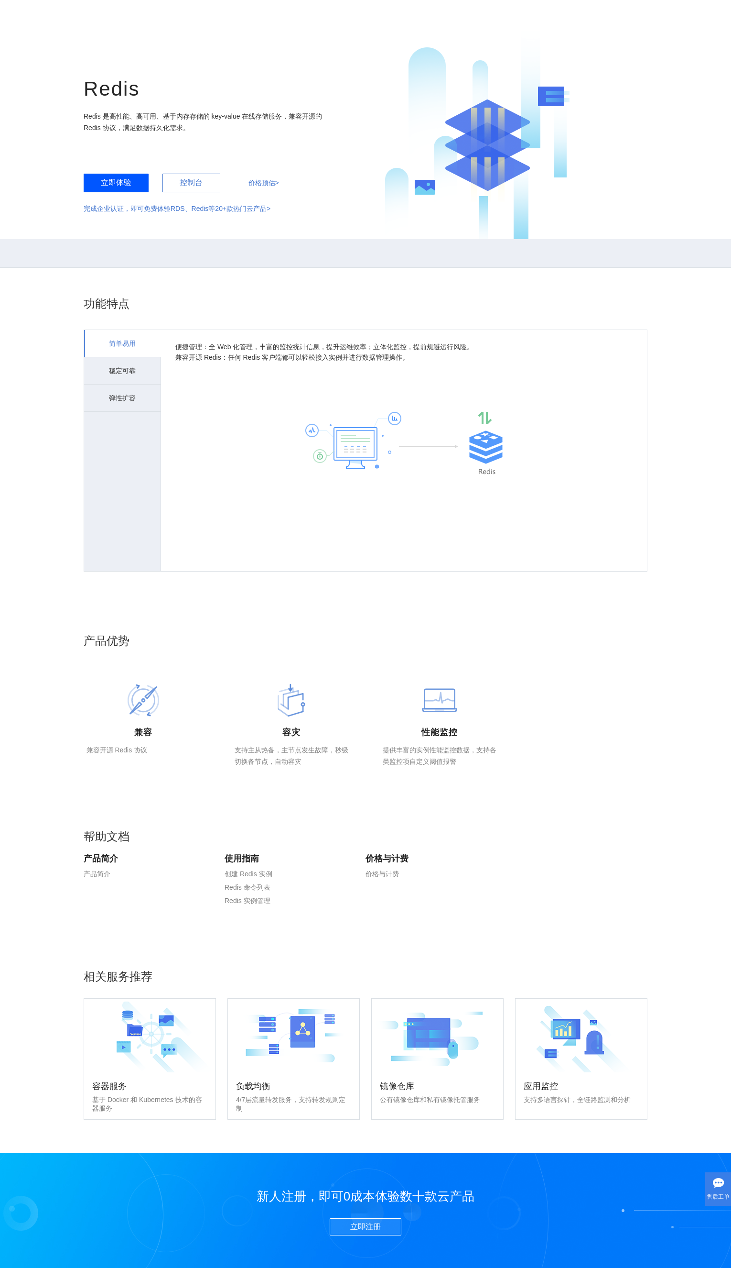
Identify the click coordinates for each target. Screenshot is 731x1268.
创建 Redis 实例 (248, 874)
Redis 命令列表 (247, 887)
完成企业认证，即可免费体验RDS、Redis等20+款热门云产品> (177, 208)
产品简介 (97, 874)
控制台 (191, 182)
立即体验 (116, 182)
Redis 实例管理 (247, 900)
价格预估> (263, 183)
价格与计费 (382, 874)
